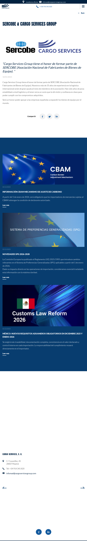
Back (81, 13)
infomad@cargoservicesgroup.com (21, 473)
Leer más (6, 205)
